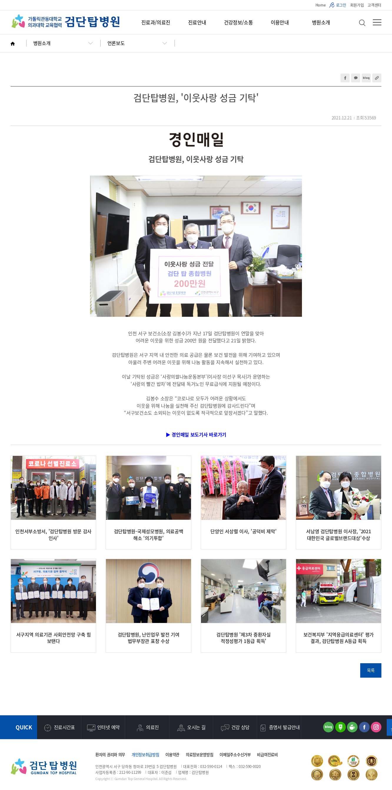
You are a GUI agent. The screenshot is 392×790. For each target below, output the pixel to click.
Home (320, 5)
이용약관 (172, 754)
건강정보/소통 (238, 22)
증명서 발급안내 (279, 728)
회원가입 (357, 5)
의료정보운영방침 (199, 754)
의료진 (147, 728)
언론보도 (116, 42)
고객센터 (374, 5)
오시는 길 (190, 728)
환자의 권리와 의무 (110, 754)
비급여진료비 (267, 754)
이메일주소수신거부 (235, 754)
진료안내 (197, 22)
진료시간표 (59, 728)
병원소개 (321, 22)
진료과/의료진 (155, 22)
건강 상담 (235, 728)
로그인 (341, 5)
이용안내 (280, 22)
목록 (370, 670)
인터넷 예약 (102, 728)
